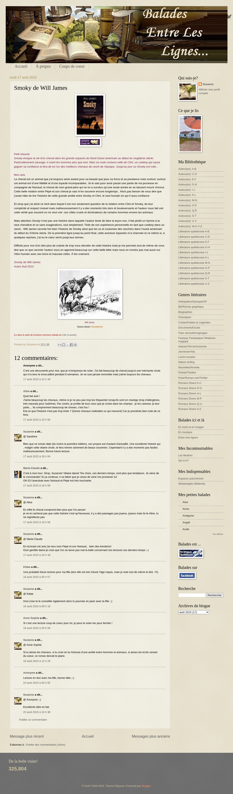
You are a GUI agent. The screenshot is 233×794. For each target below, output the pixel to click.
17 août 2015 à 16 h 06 (36, 485)
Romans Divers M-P (190, 398)
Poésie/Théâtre (187, 372)
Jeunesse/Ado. (187, 351)
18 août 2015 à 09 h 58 (36, 628)
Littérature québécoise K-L (193, 257)
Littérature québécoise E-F (193, 241)
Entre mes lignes (188, 437)
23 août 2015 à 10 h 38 (36, 712)
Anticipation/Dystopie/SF (192, 301)
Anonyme (29, 672)
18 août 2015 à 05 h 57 (36, 576)
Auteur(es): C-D (187, 174)
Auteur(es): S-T (187, 215)
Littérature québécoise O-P (194, 267)
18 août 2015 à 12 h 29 (36, 661)
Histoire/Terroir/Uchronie (192, 346)
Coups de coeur (72, 66)
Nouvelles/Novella (188, 367)
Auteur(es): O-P (187, 205)
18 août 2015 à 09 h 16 (36, 606)
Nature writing (186, 362)
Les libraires (185, 455)
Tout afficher (218, 534)
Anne (186, 508)
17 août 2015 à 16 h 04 (36, 456)
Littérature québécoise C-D (194, 236)
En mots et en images (191, 427)
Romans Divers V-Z (189, 409)
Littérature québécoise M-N (194, 262)
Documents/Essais (189, 327)
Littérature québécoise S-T (193, 278)
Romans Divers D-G (190, 388)
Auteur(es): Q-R (187, 210)
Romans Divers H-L (189, 393)
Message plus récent (27, 736)
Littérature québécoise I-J (193, 252)
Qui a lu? (183, 460)
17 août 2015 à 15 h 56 (36, 419)
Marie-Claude (32, 468)
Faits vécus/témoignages (192, 332)
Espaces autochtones (191, 478)
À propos (43, 66)
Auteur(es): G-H (187, 184)
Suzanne (28, 431)
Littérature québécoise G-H (194, 247)
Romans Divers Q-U (190, 403)
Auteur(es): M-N (187, 200)
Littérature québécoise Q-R (194, 273)
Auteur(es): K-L (187, 194)
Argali (186, 522)
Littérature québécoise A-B (193, 231)
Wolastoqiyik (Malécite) (191, 483)
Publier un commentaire (33, 719)
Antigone (188, 515)
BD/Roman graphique (191, 306)
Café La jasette (69, 335)
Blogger (146, 785)
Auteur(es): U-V (187, 220)
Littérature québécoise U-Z (193, 283)
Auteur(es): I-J (186, 189)
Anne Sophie (31, 617)
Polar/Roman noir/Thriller (193, 377)
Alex (185, 502)
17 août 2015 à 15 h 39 (36, 379)
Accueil (21, 66)
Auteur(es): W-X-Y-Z (190, 226)
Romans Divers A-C (189, 382)
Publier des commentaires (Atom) (45, 744)
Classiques (184, 317)
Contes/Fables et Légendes (194, 322)
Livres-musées (187, 356)
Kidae (26, 566)
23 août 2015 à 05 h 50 (36, 682)
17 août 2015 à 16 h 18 (36, 555)
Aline (26, 391)
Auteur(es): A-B (187, 168)
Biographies (185, 312)
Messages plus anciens (151, 736)
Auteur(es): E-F (187, 179)
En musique (185, 432)
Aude (186, 529)
